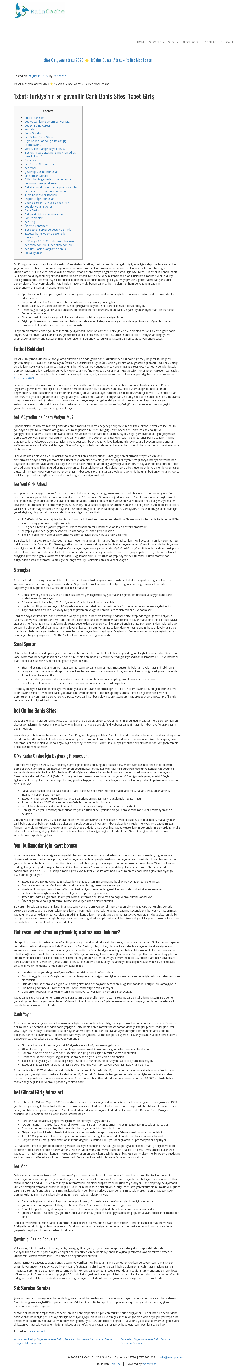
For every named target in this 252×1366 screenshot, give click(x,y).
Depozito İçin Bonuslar (39, 199)
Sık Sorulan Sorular (36, 176)
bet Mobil (31, 168)
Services (156, 42)
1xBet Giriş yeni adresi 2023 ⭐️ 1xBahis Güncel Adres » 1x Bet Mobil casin (97, 60)
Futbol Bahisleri (34, 118)
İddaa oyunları (34, 253)
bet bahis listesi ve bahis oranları (45, 191)
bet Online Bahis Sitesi (39, 137)
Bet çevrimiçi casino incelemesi (44, 214)
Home (141, 42)
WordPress (149, 1364)
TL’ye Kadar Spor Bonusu (41, 195)
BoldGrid (115, 1364)
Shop (173, 42)
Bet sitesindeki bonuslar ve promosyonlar (51, 187)
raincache (60, 76)
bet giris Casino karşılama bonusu (46, 249)
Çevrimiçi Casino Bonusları (41, 172)
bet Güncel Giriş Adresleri (40, 164)
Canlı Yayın (31, 160)
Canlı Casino (32, 210)
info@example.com (172, 1357)
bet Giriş (30, 222)
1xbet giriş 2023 (24, 378)
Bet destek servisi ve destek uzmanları (49, 229)
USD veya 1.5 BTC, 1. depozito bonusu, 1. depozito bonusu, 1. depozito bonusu (51, 243)
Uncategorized (36, 1331)
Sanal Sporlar (33, 133)
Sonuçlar (30, 129)
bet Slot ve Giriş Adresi (39, 206)
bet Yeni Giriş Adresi (37, 125)
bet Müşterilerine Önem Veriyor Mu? (47, 121)
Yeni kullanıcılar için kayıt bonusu (45, 149)
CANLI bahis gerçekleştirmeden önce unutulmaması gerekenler (48, 181)
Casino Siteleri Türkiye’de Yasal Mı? (47, 202)
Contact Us (213, 42)
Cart (229, 42)
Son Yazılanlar (33, 218)
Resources (191, 42)
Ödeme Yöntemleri (37, 226)
